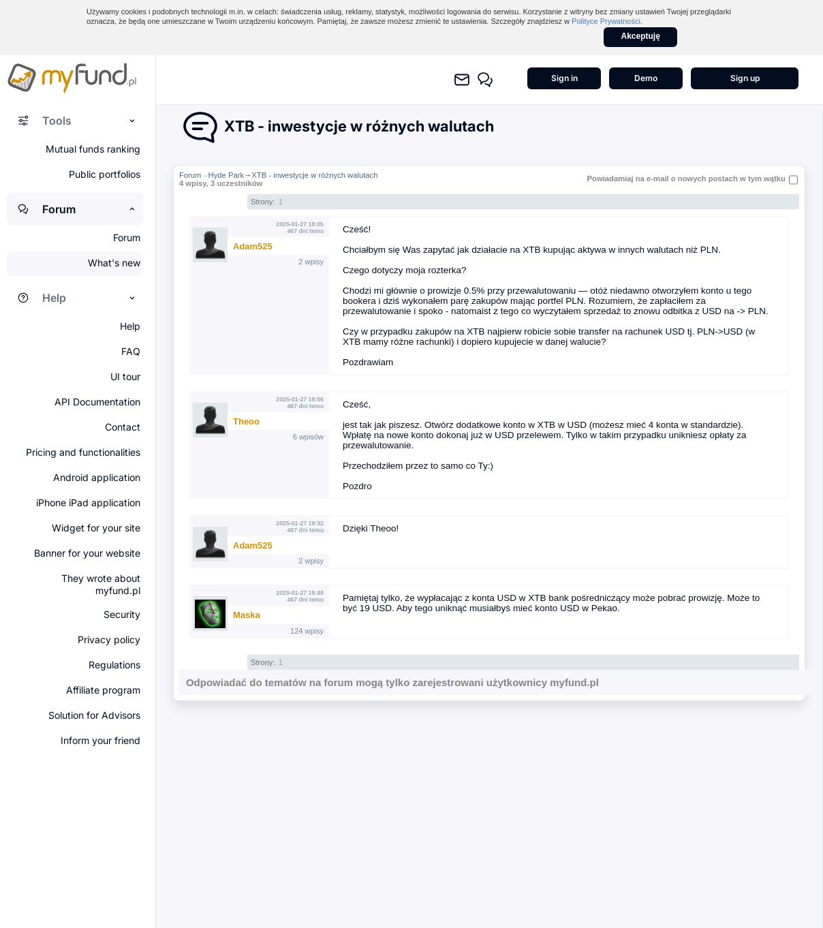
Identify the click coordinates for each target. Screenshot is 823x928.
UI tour (125, 376)
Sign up (745, 78)
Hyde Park (226, 175)
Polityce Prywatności (606, 21)
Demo (645, 78)
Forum (190, 175)
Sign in (564, 78)
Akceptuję (640, 36)
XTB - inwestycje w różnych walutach (314, 175)
